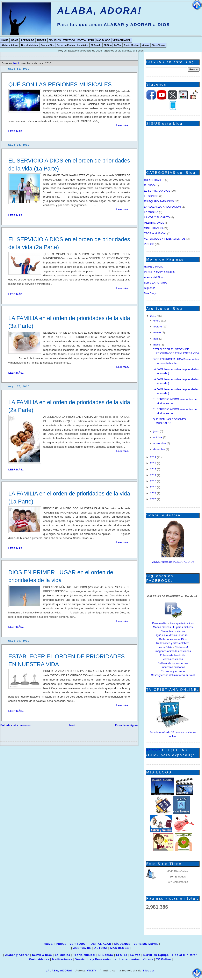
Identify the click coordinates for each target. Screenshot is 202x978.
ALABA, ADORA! (99, 11)
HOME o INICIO (153, 266)
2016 (153, 487)
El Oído (108, 45)
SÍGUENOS (55, 40)
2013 (153, 469)
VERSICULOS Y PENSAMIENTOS (165, 238)
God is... (184, 635)
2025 (153, 499)
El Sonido (96, 45)
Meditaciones (62, 959)
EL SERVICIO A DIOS (157, 190)
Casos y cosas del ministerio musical (173, 675)
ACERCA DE (27, 40)
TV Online (163, 959)
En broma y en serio (173, 671)
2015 (153, 481)
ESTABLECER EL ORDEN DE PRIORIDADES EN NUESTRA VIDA (66, 660)
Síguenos (149, 287)
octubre (158, 437)
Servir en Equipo (66, 45)
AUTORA (41, 40)
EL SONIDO (151, 196)
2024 (153, 493)
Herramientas (130, 959)
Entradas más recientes (15, 725)
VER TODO (69, 40)
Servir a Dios (47, 45)
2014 (153, 475)
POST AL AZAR (85, 40)
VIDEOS (149, 244)
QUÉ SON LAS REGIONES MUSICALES (60, 84)
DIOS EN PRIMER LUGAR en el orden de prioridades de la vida (60, 576)
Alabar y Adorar (9, 45)
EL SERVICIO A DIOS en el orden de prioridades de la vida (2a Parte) (69, 243)
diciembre (159, 449)
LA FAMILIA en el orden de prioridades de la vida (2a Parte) (69, 406)
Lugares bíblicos (183, 627)
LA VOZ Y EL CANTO (157, 217)
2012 (153, 463)
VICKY (91, 970)
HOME (4, 40)
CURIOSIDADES (154, 180)
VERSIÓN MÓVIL (121, 40)
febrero (158, 326)
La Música (82, 45)
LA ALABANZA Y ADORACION (162, 206)
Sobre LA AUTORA (155, 282)
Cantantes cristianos (173, 631)
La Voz (117, 45)
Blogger (149, 970)
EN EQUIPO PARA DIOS (159, 201)
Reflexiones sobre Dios (173, 639)
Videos (145, 45)
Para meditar (159, 623)
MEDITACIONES (154, 222)
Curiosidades (39, 959)
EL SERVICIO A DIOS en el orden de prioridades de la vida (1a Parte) (69, 164)
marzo (157, 332)
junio (156, 431)
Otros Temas (158, 45)
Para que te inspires (182, 623)
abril (156, 338)
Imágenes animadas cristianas (173, 651)
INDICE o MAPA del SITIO (159, 271)
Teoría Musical (131, 45)
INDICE (14, 40)
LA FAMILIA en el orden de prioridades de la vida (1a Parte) (69, 497)
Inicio (17, 63)
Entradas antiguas (126, 725)
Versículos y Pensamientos (95, 959)
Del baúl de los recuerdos (173, 663)
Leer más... (123, 125)
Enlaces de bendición (173, 655)
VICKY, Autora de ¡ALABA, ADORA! (173, 561)
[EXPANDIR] (153, 749)
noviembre (160, 443)
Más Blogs (150, 293)
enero (157, 320)
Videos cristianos (173, 659)
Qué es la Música (166, 635)
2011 (153, 457)
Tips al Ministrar (29, 45)
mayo (157, 344)
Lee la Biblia (165, 647)
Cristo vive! (181, 647)
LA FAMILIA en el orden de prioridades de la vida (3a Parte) (69, 322)
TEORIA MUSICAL (155, 233)
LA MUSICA (151, 212)
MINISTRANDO (153, 228)
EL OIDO (149, 185)
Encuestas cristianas (172, 667)
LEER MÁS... (16, 131)
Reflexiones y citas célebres (172, 643)
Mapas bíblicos (162, 627)
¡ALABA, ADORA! (59, 970)
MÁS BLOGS (103, 40)
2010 (153, 315)
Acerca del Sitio (153, 277)
